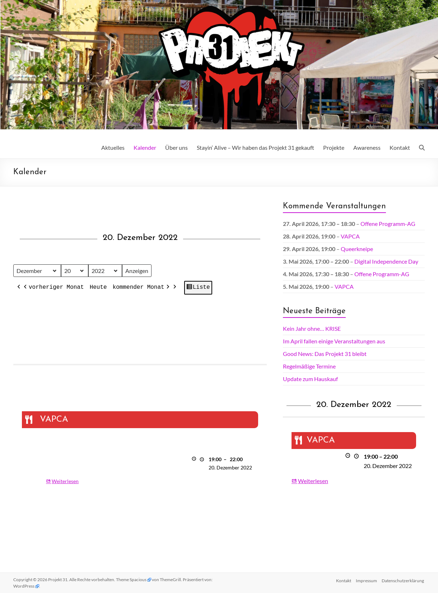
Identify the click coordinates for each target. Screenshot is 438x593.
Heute (98, 287)
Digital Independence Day (386, 261)
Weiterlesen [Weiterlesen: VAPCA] (65, 481)
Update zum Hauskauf (310, 378)
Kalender (145, 147)
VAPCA (350, 236)
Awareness (367, 147)
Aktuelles (113, 147)
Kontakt (400, 147)
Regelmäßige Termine (309, 366)
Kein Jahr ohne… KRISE (312, 328)
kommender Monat (141, 288)
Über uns (176, 147)
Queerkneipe (357, 248)
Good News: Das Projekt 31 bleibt (325, 353)
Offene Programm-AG (387, 223)
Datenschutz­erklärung (403, 579)
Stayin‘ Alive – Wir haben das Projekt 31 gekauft (255, 147)
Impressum (366, 579)
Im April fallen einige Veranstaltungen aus (334, 341)
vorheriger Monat (53, 288)
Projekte (333, 147)
